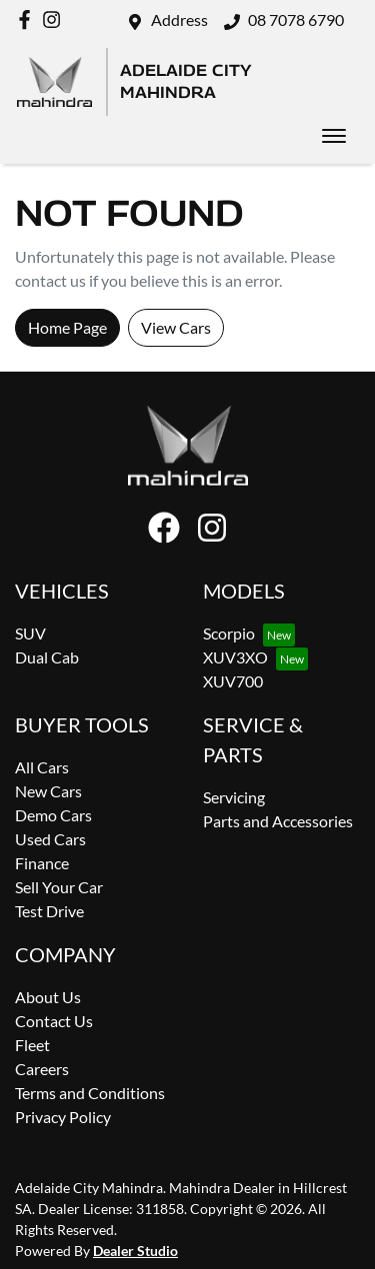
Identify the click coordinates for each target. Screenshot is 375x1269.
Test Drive (49, 910)
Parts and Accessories (278, 820)
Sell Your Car (59, 886)
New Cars (48, 790)
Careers (42, 1068)
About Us (48, 996)
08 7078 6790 (296, 19)
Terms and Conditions (90, 1092)
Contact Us (54, 1020)
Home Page (67, 327)
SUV (30, 633)
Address (179, 19)
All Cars (42, 766)
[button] (334, 136)
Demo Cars (53, 814)
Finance (42, 862)
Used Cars (50, 838)
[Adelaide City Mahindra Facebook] (28, 19)
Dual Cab (47, 656)
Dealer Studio (135, 1250)
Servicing (234, 796)
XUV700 (233, 680)
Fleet (32, 1044)
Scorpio (229, 633)
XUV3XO (235, 656)
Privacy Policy (63, 1116)
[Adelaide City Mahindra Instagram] (55, 19)
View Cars (176, 327)
